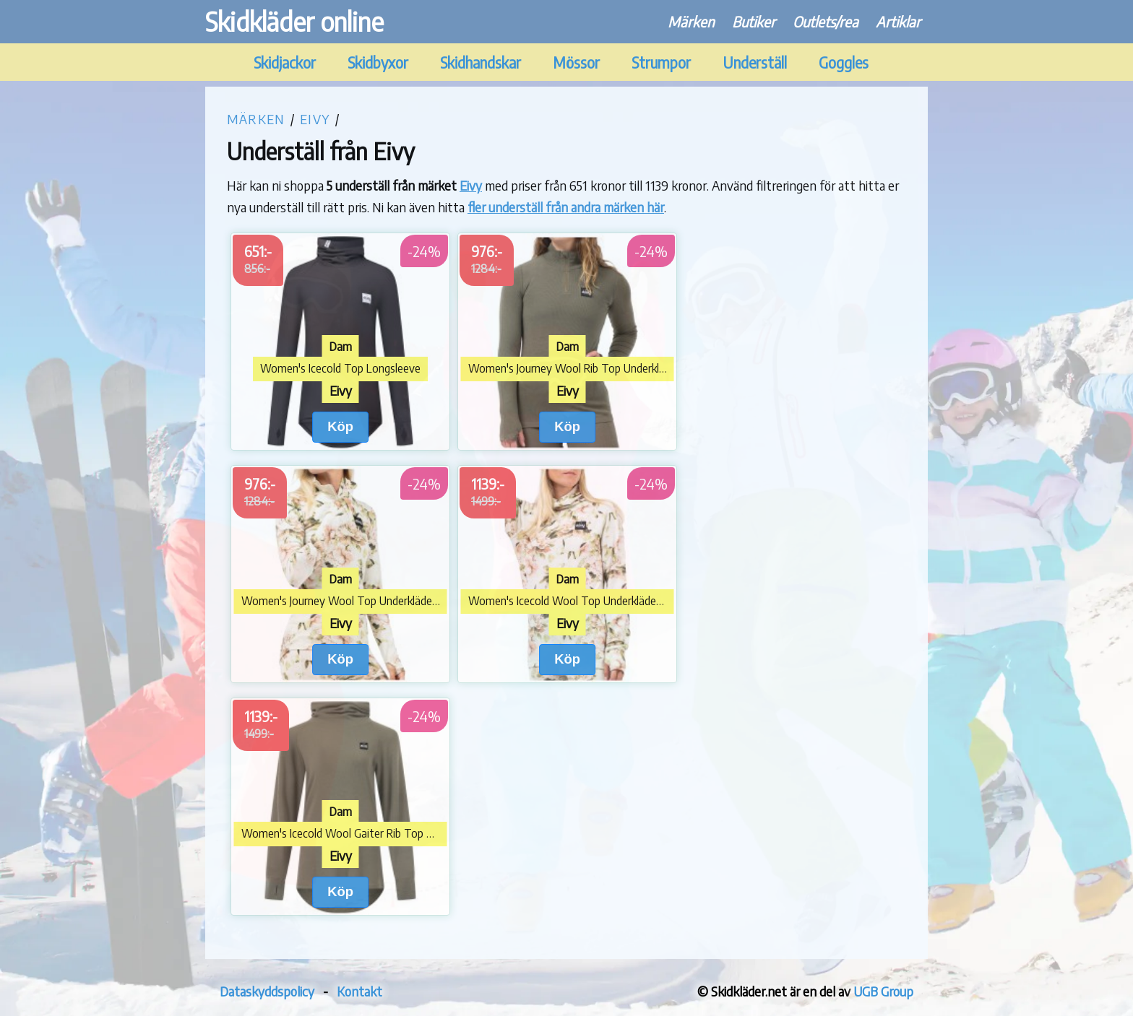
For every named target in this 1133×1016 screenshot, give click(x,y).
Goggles (844, 62)
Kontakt (359, 991)
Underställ (755, 62)
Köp (340, 426)
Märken (691, 21)
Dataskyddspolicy (267, 991)
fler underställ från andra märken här (566, 207)
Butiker (753, 21)
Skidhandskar (480, 62)
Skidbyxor (378, 62)
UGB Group (883, 991)
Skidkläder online (294, 21)
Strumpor (661, 62)
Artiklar (898, 21)
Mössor (576, 62)
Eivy (314, 118)
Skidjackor (285, 62)
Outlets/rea (825, 21)
